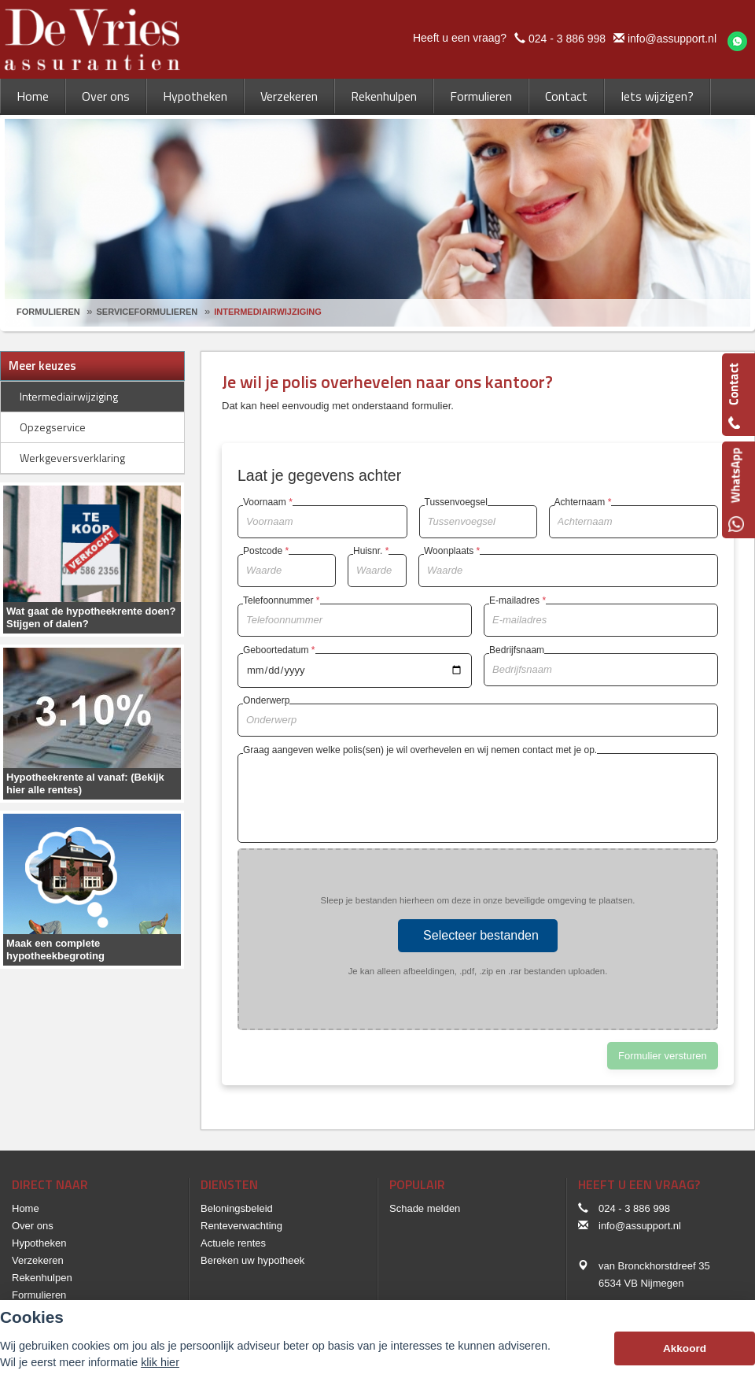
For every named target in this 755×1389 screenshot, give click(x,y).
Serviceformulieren (147, 311)
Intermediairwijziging (268, 311)
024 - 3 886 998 (567, 38)
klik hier (160, 1362)
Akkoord (684, 1348)
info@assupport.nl (672, 38)
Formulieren (48, 311)
